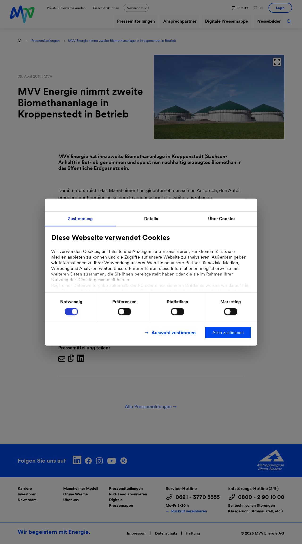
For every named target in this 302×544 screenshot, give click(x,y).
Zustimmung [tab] (80, 218)
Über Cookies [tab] (221, 218)
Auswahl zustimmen (173, 332)
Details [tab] (151, 218)
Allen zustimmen (228, 332)
